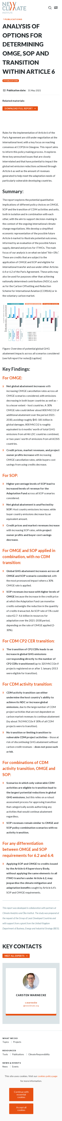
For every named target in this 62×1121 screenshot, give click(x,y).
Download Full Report (19, 108)
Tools (5, 1054)
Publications (13, 19)
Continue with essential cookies (21, 1094)
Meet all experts (14, 955)
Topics (5, 1042)
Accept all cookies (21, 1108)
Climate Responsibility (39, 1054)
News (5, 1066)
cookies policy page (47, 1076)
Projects (17, 1042)
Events (15, 1066)
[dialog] (31, 1095)
